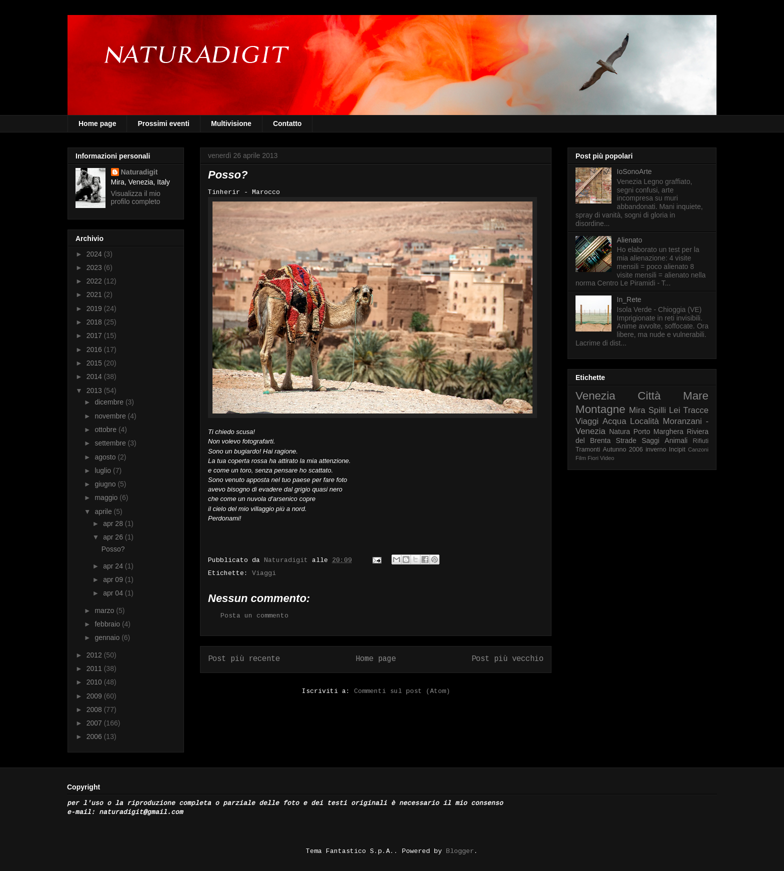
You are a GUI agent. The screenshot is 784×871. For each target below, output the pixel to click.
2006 (95, 736)
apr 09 (114, 580)
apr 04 (114, 593)
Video (607, 458)
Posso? (113, 549)
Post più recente (244, 659)
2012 (95, 655)
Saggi (651, 440)
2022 (95, 281)
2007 (95, 723)
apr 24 (114, 566)
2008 (95, 710)
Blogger (460, 851)
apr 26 (114, 537)
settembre (111, 443)
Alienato (629, 240)
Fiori (593, 458)
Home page (97, 124)
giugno (106, 484)
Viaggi (264, 573)
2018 (95, 322)
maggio (107, 498)
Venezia (596, 396)
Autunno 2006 (623, 449)
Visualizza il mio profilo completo (135, 198)
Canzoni (698, 449)
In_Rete (629, 300)
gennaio (108, 638)
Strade (626, 440)
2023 (95, 268)
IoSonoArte (634, 172)
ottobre (106, 430)
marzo (105, 610)
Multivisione (231, 124)
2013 (95, 390)
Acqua (614, 421)
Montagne (601, 409)
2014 (95, 376)
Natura (619, 432)
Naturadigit (288, 560)
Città (649, 396)
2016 (95, 350)
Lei (674, 410)
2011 (95, 668)
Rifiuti (701, 441)
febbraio (108, 624)
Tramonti (588, 449)
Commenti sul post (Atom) (402, 691)
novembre (111, 416)
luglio (103, 470)
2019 (95, 308)
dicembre (109, 402)
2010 (95, 682)
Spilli (657, 410)
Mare (695, 396)
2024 (95, 254)
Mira (637, 410)
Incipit (677, 449)
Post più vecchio (508, 659)
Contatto (287, 124)
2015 (95, 363)
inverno (656, 449)
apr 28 (114, 524)
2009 (95, 696)
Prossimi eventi (164, 124)
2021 (95, 294)
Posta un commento (254, 616)
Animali (676, 440)
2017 (95, 336)
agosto (106, 457)
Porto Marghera (659, 432)
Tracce (695, 410)
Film (581, 458)
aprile (104, 512)
